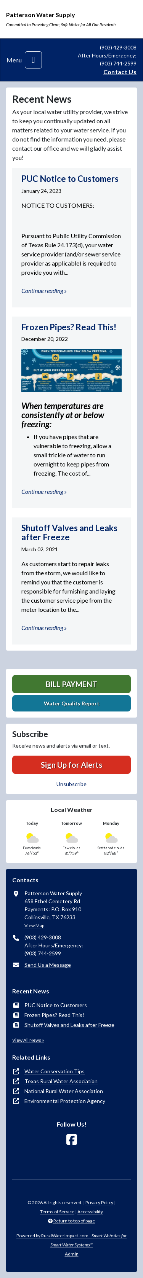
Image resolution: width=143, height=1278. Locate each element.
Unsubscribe (71, 784)
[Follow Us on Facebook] (71, 1139)
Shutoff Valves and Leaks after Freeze (69, 1025)
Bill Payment (71, 684)
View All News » (28, 1040)
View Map (34, 925)
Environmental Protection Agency (64, 1101)
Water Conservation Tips (54, 1071)
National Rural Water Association (63, 1091)
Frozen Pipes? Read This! (54, 1015)
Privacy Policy (99, 1202)
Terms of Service (57, 1211)
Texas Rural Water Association (61, 1081)
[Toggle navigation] (33, 59)
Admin (72, 1254)
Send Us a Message (47, 964)
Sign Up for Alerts (71, 764)
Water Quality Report (72, 703)
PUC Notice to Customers (55, 1005)
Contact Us (120, 71)
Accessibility (90, 1211)
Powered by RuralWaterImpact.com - (71, 1240)
